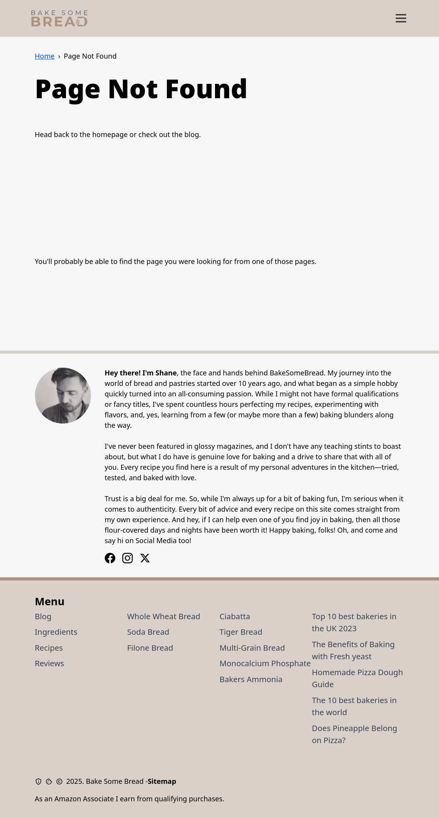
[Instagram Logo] (110, 558)
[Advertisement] (219, 198)
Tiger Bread (241, 631)
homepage (109, 134)
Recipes (49, 647)
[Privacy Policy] (40, 781)
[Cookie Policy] (50, 781)
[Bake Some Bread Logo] (59, 18)
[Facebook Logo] (127, 558)
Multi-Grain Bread (252, 647)
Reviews (49, 663)
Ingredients (56, 631)
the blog (185, 134)
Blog (43, 616)
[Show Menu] (401, 18)
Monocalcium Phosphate (265, 663)
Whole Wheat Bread (164, 616)
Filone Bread (150, 647)
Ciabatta (235, 616)
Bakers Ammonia (251, 679)
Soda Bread (148, 631)
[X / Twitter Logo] (145, 558)
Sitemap (161, 781)
